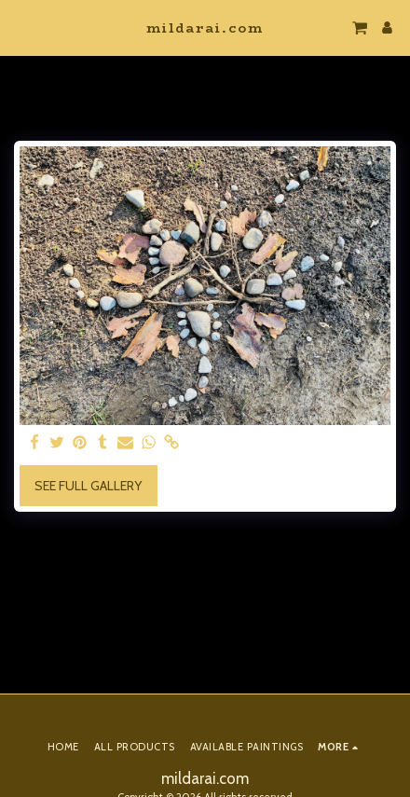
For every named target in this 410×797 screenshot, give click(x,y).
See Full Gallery (88, 485)
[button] (20, 27)
